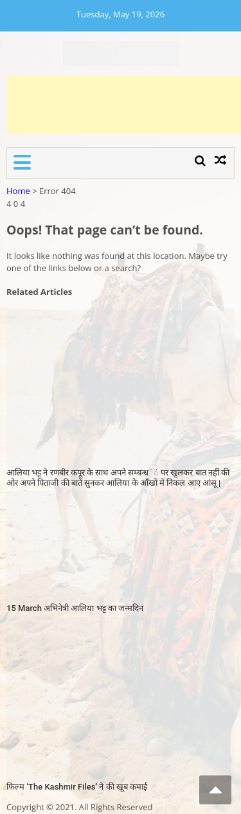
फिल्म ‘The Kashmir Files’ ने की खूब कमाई (76, 787)
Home (18, 191)
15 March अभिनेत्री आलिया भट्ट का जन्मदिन (74, 608)
